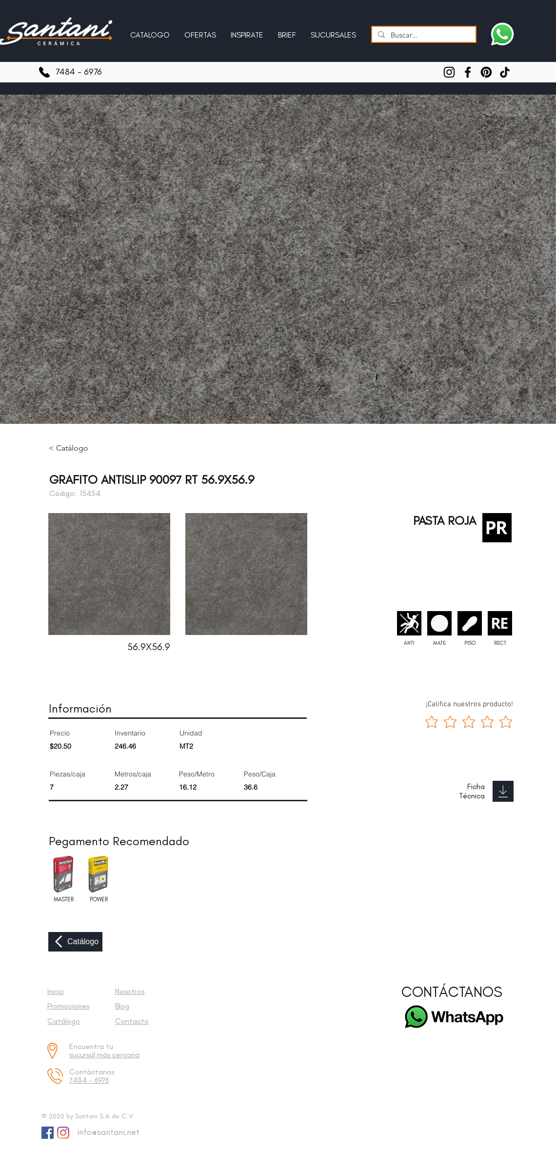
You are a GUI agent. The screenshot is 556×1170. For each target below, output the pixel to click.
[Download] (503, 791)
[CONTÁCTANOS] (452, 992)
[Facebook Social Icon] (47, 1133)
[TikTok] (504, 72)
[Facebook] (467, 72)
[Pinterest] (486, 72)
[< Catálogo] (75, 448)
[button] (247, 31)
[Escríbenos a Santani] (502, 34)
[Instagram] (449, 72)
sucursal (83, 1054)
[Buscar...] (423, 36)
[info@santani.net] (106, 1132)
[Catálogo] (75, 942)
